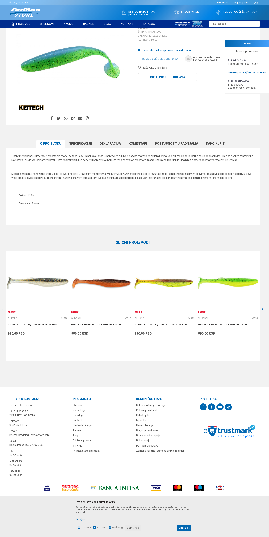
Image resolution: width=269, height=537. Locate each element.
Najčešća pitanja (82, 453)
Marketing (117, 527)
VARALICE (42, 30)
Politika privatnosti (146, 438)
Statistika (101, 527)
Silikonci (54, 30)
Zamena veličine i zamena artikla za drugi (160, 478)
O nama (77, 433)
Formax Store (16, 30)
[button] (234, 24)
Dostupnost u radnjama (167, 105)
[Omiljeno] (255, 3)
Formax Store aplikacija (86, 478)
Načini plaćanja (144, 453)
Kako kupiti (142, 443)
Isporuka (141, 448)
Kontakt (77, 448)
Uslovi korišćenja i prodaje (150, 433)
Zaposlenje (79, 438)
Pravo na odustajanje (148, 463)
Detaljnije (81, 519)
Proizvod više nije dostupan (159, 87)
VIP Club (77, 473)
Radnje (77, 458)
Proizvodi (30, 30)
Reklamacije (143, 468)
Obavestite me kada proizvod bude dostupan (165, 78)
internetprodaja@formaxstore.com (248, 72)
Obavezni (86, 527)
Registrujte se (241, 2)
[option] (70, 87)
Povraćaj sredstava (147, 473)
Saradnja (78, 443)
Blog (75, 463)
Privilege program (83, 468)
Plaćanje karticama (147, 458)
